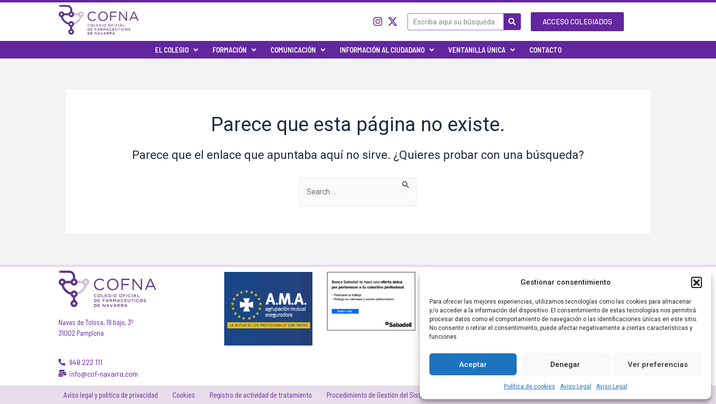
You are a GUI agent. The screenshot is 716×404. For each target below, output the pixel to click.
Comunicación (298, 49)
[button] (696, 282)
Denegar (565, 364)
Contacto (545, 49)
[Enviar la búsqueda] (406, 184)
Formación (234, 49)
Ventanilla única (481, 49)
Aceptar (473, 364)
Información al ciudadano (387, 49)
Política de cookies (529, 386)
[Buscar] (512, 22)
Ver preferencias (658, 364)
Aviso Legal (575, 386)
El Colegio (176, 49)
